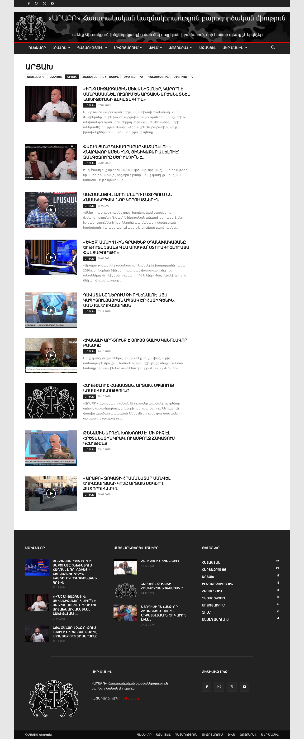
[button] (273, 48)
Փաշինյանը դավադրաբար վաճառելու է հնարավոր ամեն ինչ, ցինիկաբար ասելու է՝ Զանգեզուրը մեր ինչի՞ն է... (131, 152)
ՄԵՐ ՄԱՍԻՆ (235, 47)
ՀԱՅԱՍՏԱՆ (89, 77)
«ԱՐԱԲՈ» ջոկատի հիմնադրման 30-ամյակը (162, 586)
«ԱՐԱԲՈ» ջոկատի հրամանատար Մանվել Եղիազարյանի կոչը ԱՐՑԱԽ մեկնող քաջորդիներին (126, 483)
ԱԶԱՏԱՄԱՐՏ (35, 77)
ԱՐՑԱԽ (72, 77)
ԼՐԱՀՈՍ (61, 47)
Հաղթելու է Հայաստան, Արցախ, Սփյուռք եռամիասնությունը (128, 388)
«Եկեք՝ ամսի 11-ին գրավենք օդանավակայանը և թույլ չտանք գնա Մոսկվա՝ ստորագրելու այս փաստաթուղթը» (136, 247)
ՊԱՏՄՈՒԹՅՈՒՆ (92, 47)
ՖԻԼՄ (155, 47)
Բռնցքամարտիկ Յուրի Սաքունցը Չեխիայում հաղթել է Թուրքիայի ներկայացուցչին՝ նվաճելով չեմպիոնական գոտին (75, 572)
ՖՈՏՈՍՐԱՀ (180, 47)
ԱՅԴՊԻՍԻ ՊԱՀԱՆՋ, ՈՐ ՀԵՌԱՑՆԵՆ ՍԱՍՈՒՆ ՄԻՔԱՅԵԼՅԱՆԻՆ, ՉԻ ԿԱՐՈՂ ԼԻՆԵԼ (163, 613)
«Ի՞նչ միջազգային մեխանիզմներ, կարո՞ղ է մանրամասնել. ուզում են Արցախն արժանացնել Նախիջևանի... (75, 605)
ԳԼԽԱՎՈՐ (37, 47)
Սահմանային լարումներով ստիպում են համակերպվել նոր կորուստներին (127, 197)
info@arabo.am (130, 698)
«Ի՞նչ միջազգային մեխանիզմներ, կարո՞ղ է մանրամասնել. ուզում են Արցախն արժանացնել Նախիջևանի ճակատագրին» (136, 94)
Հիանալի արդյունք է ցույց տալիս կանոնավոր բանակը (135, 342)
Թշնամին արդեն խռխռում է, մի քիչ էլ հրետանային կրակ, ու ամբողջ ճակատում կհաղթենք (129, 438)
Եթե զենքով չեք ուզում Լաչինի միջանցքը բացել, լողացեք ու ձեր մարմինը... (76, 632)
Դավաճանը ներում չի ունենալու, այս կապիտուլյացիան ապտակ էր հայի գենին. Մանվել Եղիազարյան (129, 300)
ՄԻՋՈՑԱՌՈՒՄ (128, 47)
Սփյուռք (180, 77)
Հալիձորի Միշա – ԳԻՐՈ (160, 561)
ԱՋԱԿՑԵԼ (207, 47)
